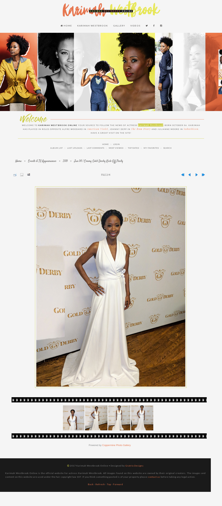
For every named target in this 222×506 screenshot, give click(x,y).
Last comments (95, 148)
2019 (65, 161)
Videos (135, 25)
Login (116, 144)
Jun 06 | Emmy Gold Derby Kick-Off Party (98, 161)
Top (109, 484)
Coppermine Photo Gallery (116, 445)
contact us (154, 476)
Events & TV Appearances (42, 161)
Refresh (100, 484)
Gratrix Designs (134, 465)
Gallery (119, 25)
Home (66, 25)
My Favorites (151, 148)
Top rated (133, 148)
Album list (56, 148)
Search (167, 148)
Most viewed (116, 148)
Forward (118, 484)
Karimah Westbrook (92, 25)
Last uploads (74, 148)
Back (90, 484)
